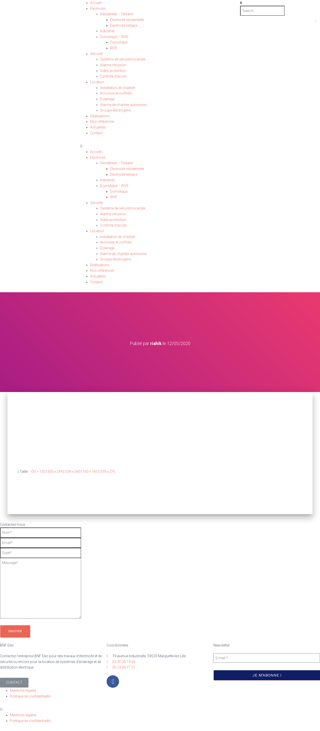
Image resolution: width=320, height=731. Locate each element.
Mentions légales (23, 690)
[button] (160, 146)
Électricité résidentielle (127, 20)
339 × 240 (72, 472)
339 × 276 (107, 472)
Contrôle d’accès (113, 76)
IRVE (113, 48)
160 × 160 (90, 472)
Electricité (97, 8)
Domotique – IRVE (114, 37)
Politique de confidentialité (30, 696)
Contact (96, 133)
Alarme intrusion (113, 65)
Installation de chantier (117, 88)
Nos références (102, 122)
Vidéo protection (113, 71)
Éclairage (107, 99)
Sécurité (96, 54)
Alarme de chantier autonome (123, 105)
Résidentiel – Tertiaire (116, 14)
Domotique (119, 42)
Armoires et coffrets (116, 93)
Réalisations (100, 116)
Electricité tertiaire (123, 26)
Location (97, 82)
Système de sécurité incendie (122, 59)
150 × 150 (37, 472)
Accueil (96, 3)
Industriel (107, 31)
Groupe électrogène (115, 110)
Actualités (98, 127)
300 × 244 (55, 472)
